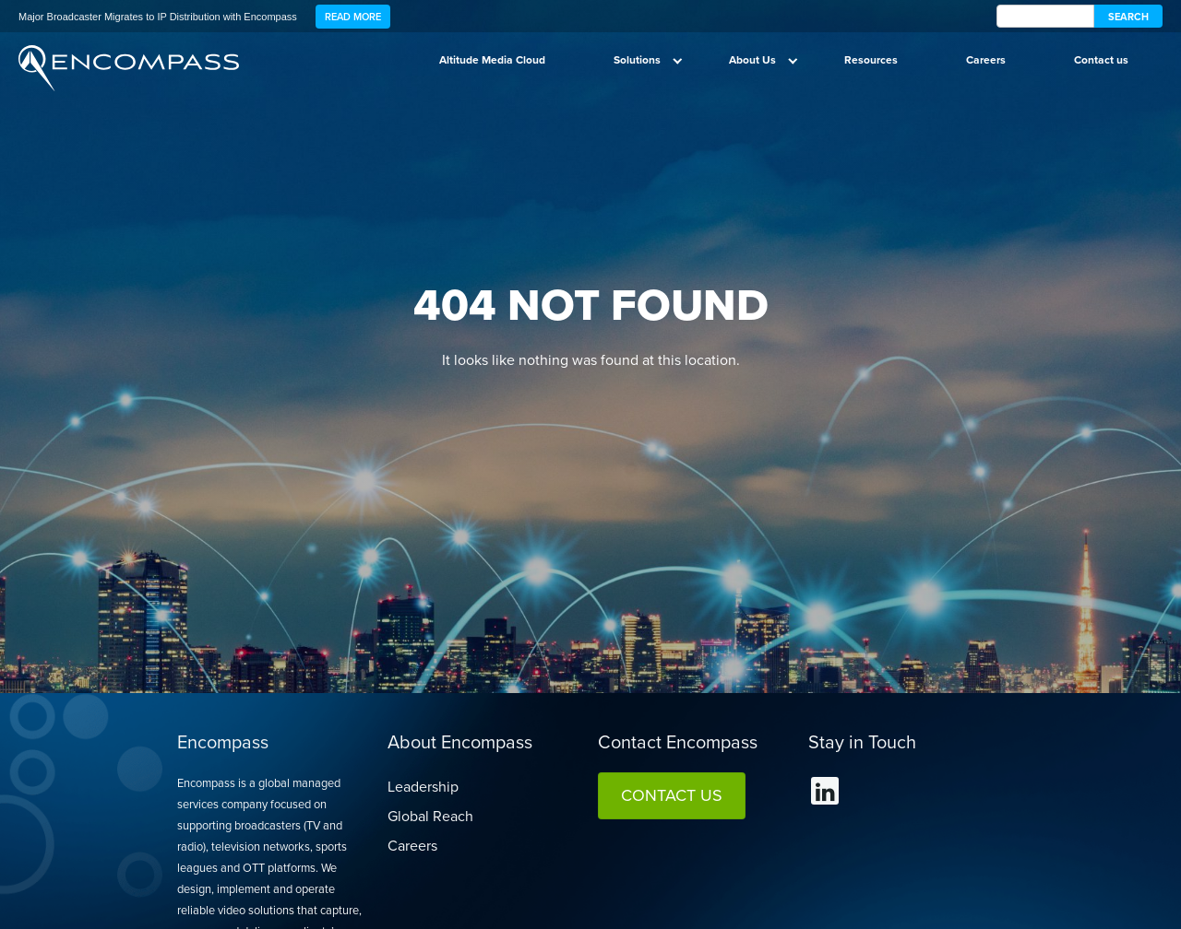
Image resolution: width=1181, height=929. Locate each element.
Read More (353, 16)
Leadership (423, 786)
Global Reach (430, 816)
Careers (986, 60)
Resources (871, 60)
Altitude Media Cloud (492, 60)
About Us (752, 60)
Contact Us (671, 795)
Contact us (1101, 60)
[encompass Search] (1045, 16)
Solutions (637, 60)
